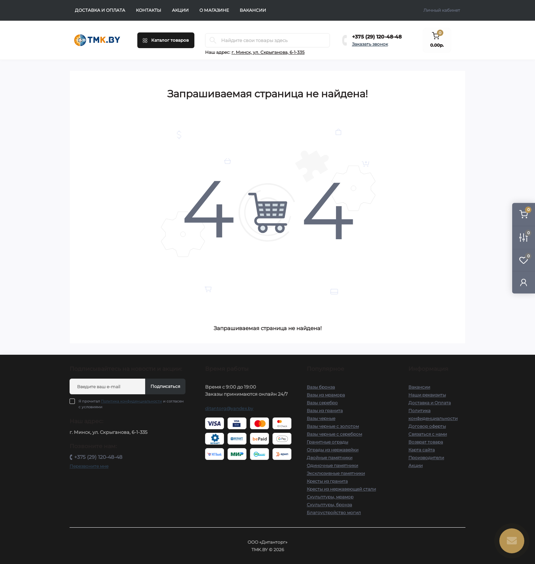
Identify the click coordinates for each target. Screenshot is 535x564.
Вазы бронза (321, 387)
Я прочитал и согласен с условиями (131, 404)
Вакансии (253, 10)
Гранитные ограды (327, 442)
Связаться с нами (427, 434)
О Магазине (214, 10)
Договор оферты (427, 426)
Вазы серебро (322, 402)
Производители (426, 457)
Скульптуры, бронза (329, 504)
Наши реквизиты (427, 395)
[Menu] (165, 40)
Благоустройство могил (334, 512)
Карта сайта (421, 449)
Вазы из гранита (325, 410)
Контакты (148, 10)
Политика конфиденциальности (131, 401)
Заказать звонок (370, 44)
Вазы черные (321, 418)
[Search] (213, 40)
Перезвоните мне (89, 466)
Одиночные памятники (332, 465)
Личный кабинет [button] (441, 10)
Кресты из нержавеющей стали (341, 489)
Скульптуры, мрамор (330, 496)
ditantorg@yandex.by (229, 408)
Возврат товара (425, 442)
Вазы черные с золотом (333, 426)
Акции (180, 10)
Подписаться (165, 386)
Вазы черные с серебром (334, 434)
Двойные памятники (329, 457)
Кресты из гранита (327, 481)
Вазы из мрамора (326, 395)
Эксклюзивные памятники (336, 473)
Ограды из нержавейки (332, 449)
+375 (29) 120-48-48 (377, 37)
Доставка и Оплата (100, 10)
